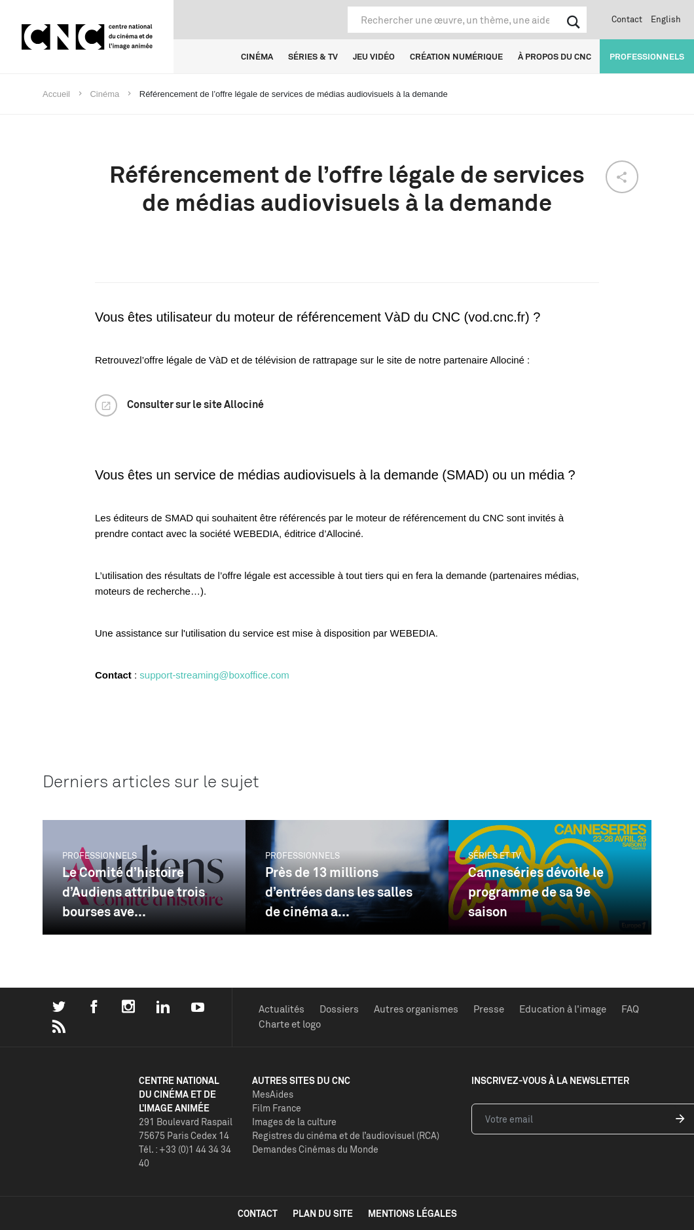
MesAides (272, 1094)
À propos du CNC (554, 56)
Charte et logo (290, 1024)
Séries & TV (313, 56)
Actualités (281, 1009)
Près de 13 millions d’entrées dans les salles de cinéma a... (338, 892)
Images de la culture (294, 1121)
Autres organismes (416, 1009)
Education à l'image (562, 1009)
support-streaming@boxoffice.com (214, 674)
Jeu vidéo (374, 56)
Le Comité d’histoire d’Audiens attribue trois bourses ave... (133, 892)
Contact (627, 19)
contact (258, 1213)
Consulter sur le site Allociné (195, 404)
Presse (488, 1009)
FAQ (630, 1009)
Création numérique (456, 56)
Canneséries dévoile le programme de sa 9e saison (536, 892)
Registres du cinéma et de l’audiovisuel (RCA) (345, 1135)
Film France (276, 1107)
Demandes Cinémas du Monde (315, 1149)
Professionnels (647, 56)
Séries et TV (494, 855)
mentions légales (412, 1213)
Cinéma (257, 56)
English (666, 19)
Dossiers (339, 1009)
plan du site (323, 1213)
